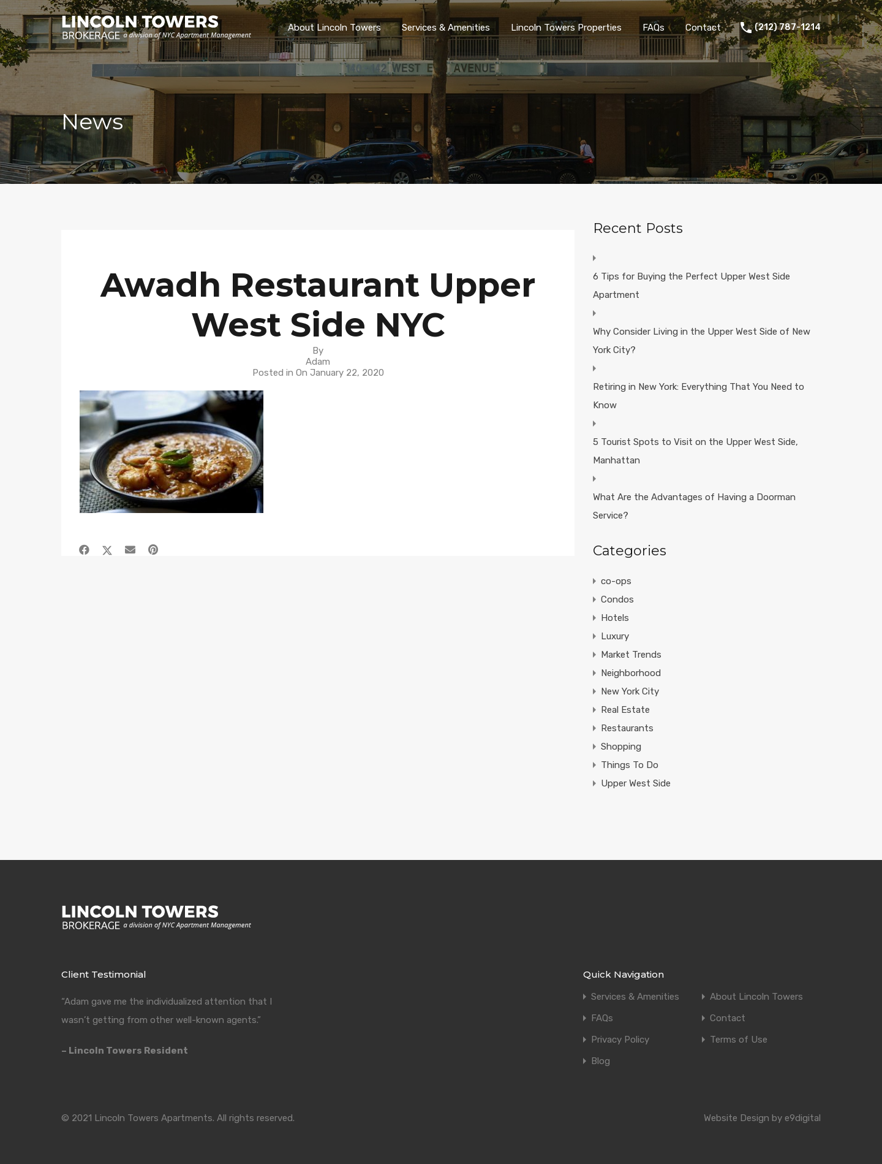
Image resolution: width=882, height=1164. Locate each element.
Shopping (621, 746)
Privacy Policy (620, 1039)
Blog (600, 1061)
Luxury (615, 636)
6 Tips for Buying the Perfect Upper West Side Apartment (691, 285)
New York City (630, 691)
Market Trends (631, 654)
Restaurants (627, 728)
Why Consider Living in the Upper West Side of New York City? (701, 341)
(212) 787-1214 (788, 27)
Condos (617, 599)
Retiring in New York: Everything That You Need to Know (698, 396)
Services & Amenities (446, 27)
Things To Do (629, 764)
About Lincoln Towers (334, 27)
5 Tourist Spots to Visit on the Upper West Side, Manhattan (695, 451)
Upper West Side (636, 783)
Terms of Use (738, 1039)
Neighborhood (631, 673)
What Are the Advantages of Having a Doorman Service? (694, 506)
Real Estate (625, 709)
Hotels (615, 617)
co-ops (616, 581)
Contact (703, 27)
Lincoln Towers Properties (566, 27)
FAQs (654, 27)
